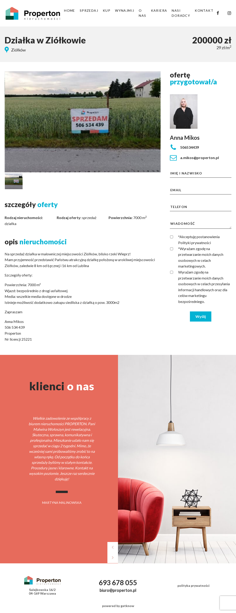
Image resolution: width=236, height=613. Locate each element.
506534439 (189, 147)
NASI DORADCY (181, 13)
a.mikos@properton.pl (199, 157)
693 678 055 (118, 582)
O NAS (142, 13)
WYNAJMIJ (124, 10)
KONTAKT (204, 10)
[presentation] (112, 548)
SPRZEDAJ (89, 10)
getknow (127, 606)
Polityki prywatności (194, 242)
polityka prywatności (193, 585)
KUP (106, 10)
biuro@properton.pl (118, 590)
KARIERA (159, 10)
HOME (69, 10)
